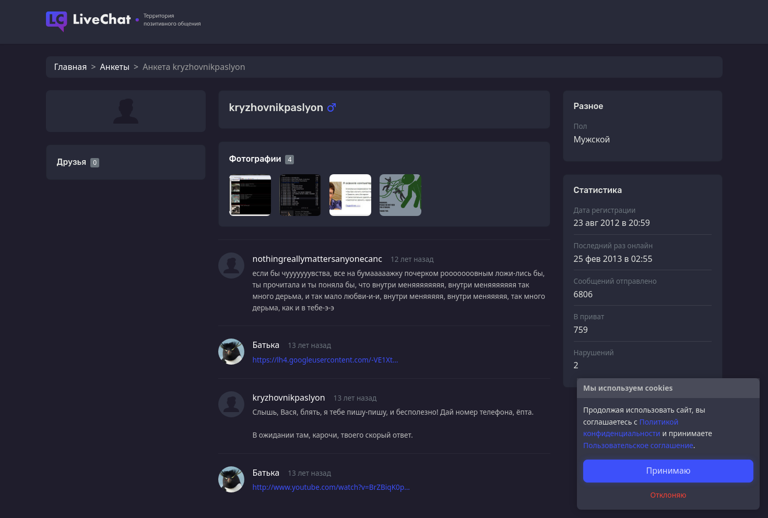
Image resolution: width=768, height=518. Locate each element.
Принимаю (668, 470)
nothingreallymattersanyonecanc (317, 258)
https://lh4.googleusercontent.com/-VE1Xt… (325, 360)
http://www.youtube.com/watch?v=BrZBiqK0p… (331, 487)
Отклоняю (669, 495)
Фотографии (255, 159)
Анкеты (114, 67)
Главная (70, 67)
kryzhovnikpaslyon (289, 397)
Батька (266, 345)
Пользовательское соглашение (638, 445)
